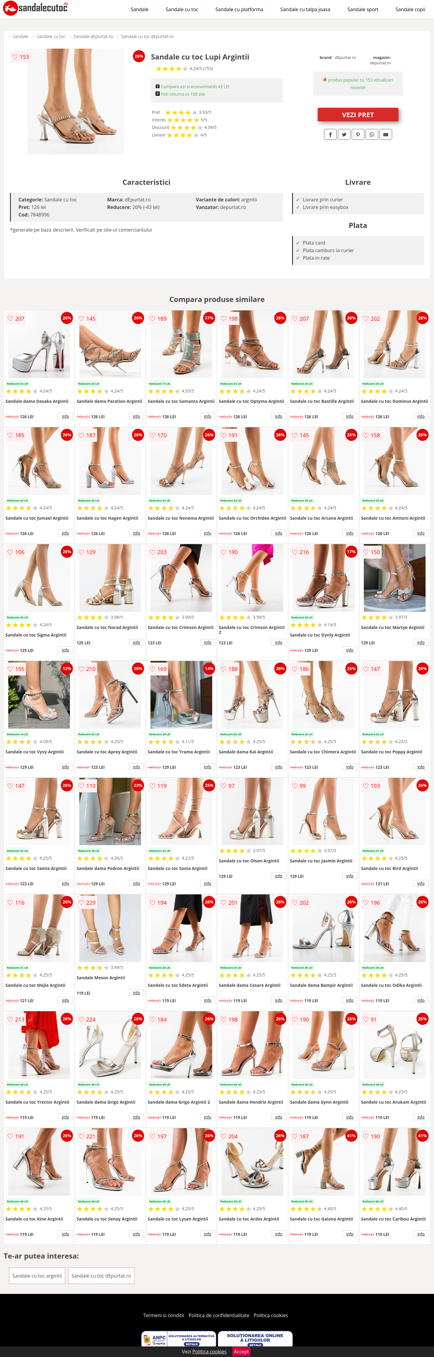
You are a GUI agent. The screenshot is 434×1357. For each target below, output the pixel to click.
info (65, 416)
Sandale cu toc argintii (37, 1275)
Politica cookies (271, 1315)
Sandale (140, 9)
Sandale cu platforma (239, 9)
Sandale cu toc (182, 9)
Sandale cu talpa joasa (305, 9)
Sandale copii (411, 9)
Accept (241, 1351)
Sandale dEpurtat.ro (93, 36)
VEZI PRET (358, 114)
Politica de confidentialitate (219, 1315)
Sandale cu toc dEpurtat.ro (147, 36)
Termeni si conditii (163, 1315)
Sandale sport (363, 9)
